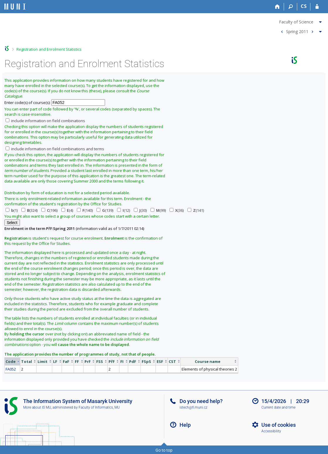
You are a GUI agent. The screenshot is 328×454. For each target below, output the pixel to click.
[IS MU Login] (317, 7)
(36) (177, 210)
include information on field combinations (45, 120)
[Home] (277, 7)
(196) (49, 210)
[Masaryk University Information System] (15, 6)
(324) (29, 210)
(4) (67, 210)
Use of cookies (278, 425)
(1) (12, 210)
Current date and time (278, 407)
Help (185, 425)
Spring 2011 (297, 31)
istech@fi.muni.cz (193, 407)
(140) (85, 210)
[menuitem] (300, 20)
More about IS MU (37, 407)
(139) (105, 210)
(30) (140, 210)
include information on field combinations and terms (55, 148)
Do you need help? (201, 401)
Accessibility (271, 431)
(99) (158, 210)
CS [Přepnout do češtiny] (304, 6)
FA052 (11, 369)
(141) (195, 210)
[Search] (290, 7)
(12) (123, 210)
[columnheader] (12, 361)
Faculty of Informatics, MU (99, 407)
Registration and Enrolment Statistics (49, 49)
